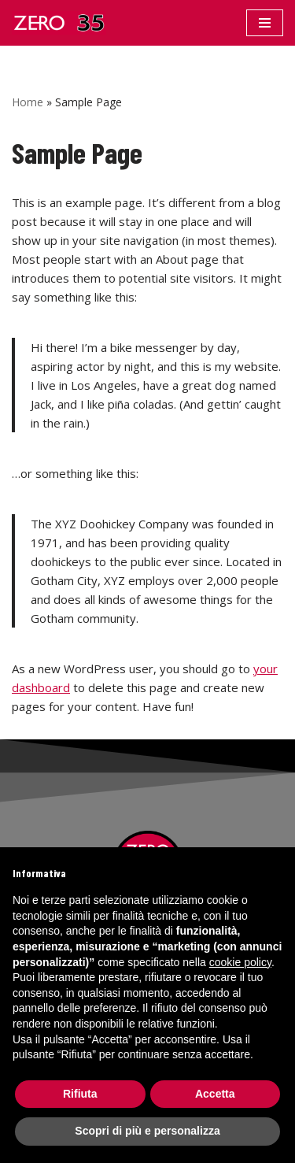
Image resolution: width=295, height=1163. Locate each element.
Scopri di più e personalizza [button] (147, 1130)
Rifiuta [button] (80, 1093)
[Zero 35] (59, 23)
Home (27, 101)
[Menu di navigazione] (264, 22)
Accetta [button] (215, 1093)
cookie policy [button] (240, 962)
